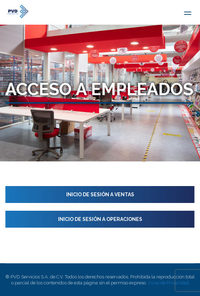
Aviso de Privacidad (168, 282)
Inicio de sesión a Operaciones (100, 219)
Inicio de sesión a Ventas (100, 194)
